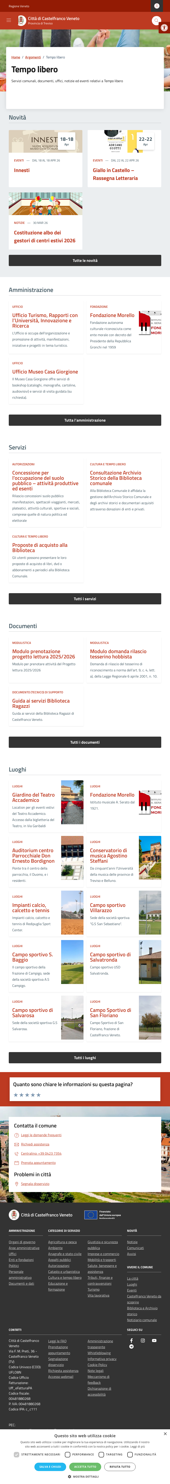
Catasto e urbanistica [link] (64, 1271)
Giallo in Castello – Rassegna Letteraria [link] (115, 174)
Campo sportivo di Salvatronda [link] (110, 957)
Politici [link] (14, 1265)
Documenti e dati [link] (21, 1283)
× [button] (165, 1434)
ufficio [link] (17, 306)
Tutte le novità (85, 260)
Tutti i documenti (85, 742)
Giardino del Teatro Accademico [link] (33, 797)
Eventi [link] (19, 160)
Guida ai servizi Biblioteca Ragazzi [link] (41, 703)
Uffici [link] (12, 1253)
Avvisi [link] (131, 1253)
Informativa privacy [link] (102, 1358)
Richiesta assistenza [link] (63, 1370)
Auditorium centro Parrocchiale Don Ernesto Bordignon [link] (33, 855)
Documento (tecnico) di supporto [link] (37, 692)
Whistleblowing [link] (99, 1352)
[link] (164, 27)
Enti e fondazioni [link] (21, 1259)
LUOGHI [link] (17, 786)
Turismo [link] (93, 1289)
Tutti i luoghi (85, 1058)
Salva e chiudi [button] (50, 1467)
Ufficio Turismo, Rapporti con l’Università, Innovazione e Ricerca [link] (45, 320)
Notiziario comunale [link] (142, 1320)
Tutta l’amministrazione (85, 420)
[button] (85, 1476)
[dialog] (85, 1456)
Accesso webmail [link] (60, 1376)
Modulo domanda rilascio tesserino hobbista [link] (118, 653)
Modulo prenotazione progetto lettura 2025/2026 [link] (43, 653)
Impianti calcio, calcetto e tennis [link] (30, 907)
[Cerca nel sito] (156, 20)
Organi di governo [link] (22, 1242)
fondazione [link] (99, 306)
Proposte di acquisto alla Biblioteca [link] (39, 547)
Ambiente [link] (55, 1247)
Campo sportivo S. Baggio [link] (32, 957)
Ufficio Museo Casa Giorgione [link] (45, 371)
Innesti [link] (22, 170)
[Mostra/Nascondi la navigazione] (8, 20)
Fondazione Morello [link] (112, 315)
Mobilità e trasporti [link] (102, 1259)
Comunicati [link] (135, 1247)
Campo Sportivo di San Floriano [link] (110, 1012)
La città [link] (132, 1278)
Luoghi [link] (132, 1284)
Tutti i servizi (85, 599)
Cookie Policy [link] (97, 1364)
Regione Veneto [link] (19, 6)
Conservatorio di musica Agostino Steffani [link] (108, 855)
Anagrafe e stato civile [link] (64, 1253)
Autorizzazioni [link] (23, 464)
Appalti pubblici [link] (59, 1259)
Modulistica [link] (21, 642)
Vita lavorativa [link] (98, 1295)
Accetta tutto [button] (85, 1467)
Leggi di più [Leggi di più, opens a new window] (137, 1446)
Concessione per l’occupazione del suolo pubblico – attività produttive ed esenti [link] (45, 480)
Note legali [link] (96, 1370)
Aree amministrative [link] (24, 1247)
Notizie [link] (19, 222)
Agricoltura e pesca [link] (62, 1242)
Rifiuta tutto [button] (120, 1467)
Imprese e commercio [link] (103, 1253)
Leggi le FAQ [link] (57, 1341)
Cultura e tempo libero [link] (108, 464)
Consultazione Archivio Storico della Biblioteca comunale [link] (116, 478)
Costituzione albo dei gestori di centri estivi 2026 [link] (44, 236)
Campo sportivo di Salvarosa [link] (32, 1012)
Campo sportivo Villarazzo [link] (108, 907)
